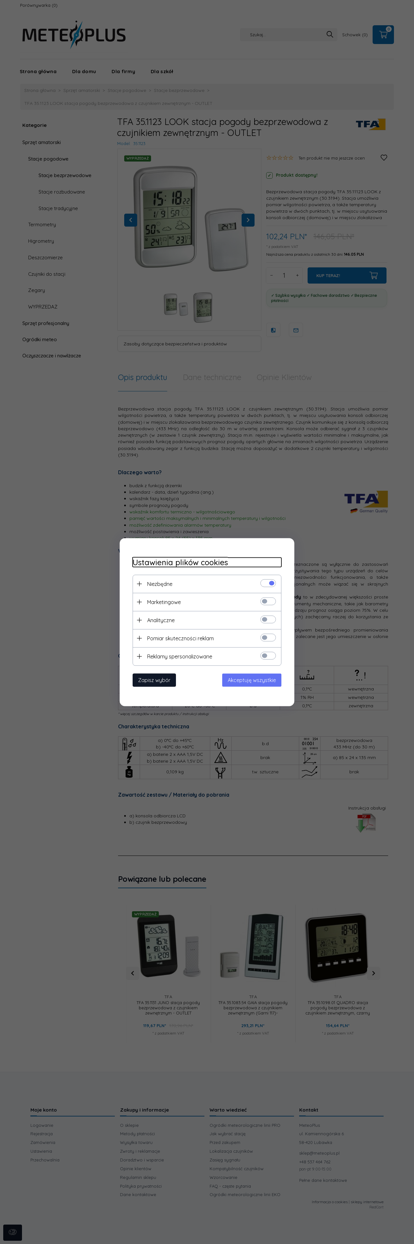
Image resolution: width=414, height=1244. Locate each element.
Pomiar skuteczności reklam (180, 638)
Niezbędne (159, 583)
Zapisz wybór (154, 680)
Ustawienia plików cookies (180, 562)
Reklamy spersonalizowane (179, 656)
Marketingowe (164, 602)
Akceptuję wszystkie (252, 680)
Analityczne (161, 620)
